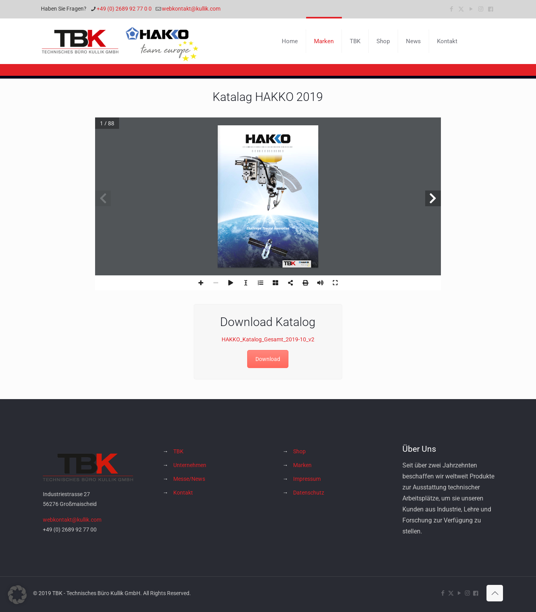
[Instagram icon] (481, 9)
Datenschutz (308, 492)
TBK (178, 451)
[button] (17, 594)
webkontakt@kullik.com (72, 520)
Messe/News (189, 479)
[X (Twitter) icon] (461, 9)
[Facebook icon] (451, 9)
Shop (299, 451)
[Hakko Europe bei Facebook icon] (491, 9)
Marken (302, 465)
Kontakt (183, 492)
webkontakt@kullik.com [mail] (191, 8)
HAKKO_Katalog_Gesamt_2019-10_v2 (268, 339)
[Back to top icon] (494, 593)
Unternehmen (189, 465)
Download (267, 359)
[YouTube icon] (471, 9)
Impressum (307, 479)
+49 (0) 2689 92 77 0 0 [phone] (124, 8)
